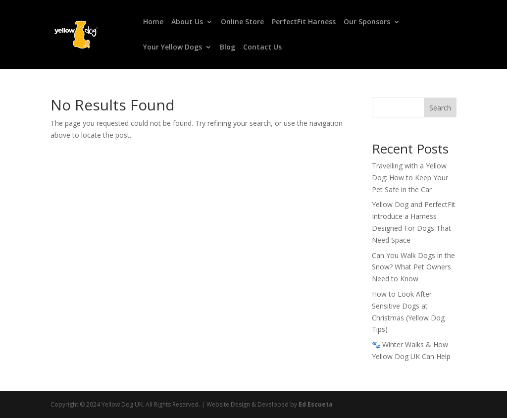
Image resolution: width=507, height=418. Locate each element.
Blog (227, 48)
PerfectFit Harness (304, 22)
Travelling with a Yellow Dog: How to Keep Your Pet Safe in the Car (410, 177)
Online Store (242, 22)
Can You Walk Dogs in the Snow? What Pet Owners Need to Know (413, 267)
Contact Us (262, 48)
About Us (187, 22)
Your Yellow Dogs (172, 48)
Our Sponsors (367, 22)
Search (440, 107)
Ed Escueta (316, 404)
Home (153, 22)
